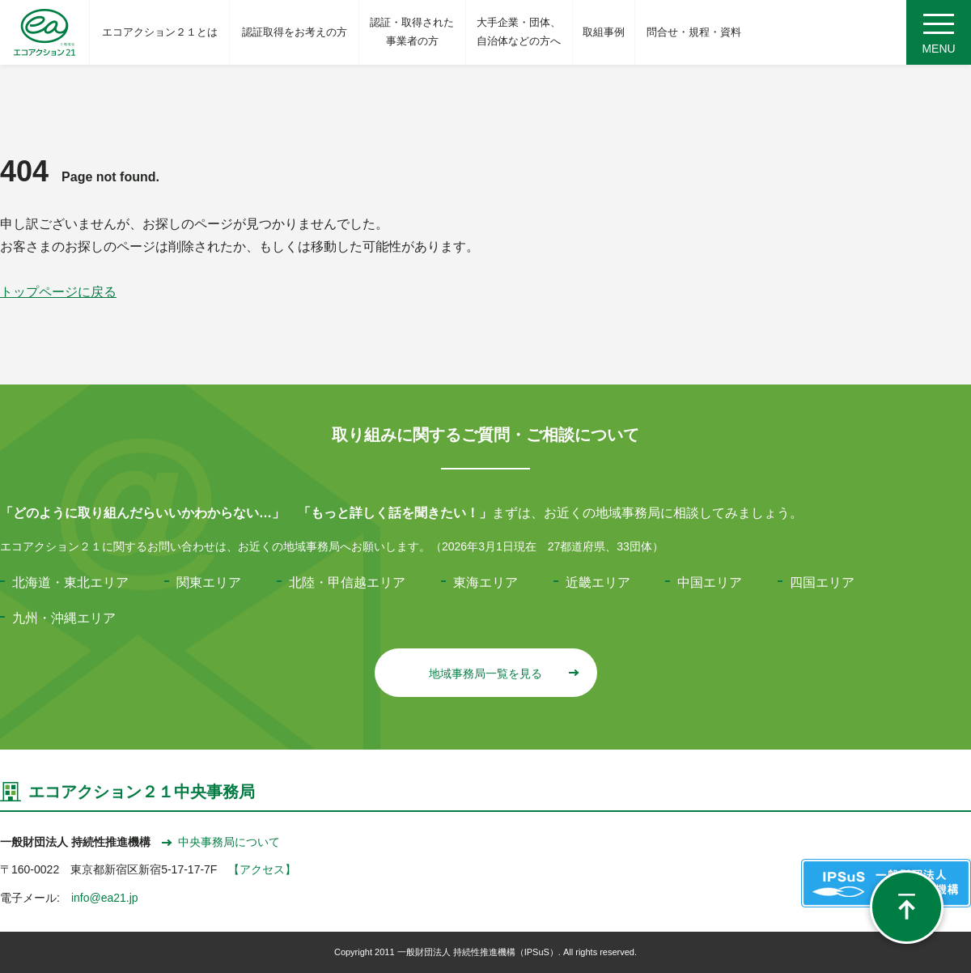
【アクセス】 (262, 869)
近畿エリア (598, 582)
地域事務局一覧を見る (503, 673)
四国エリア (822, 582)
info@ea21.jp (104, 897)
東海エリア (485, 582)
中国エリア (709, 582)
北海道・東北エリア (70, 582)
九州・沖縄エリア (64, 618)
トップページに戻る (58, 292)
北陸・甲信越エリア (347, 582)
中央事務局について (221, 841)
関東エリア (208, 582)
